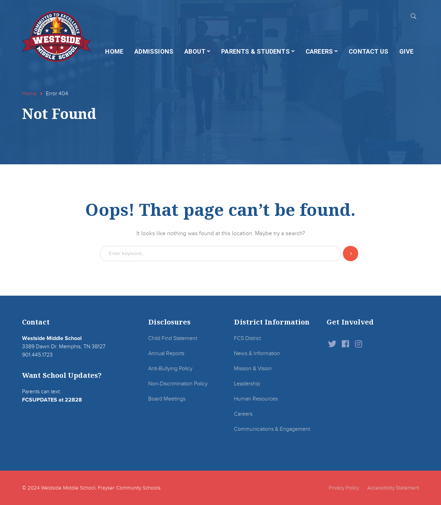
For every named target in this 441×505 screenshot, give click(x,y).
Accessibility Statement (393, 488)
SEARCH (413, 15)
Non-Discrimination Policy (178, 383)
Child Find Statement (172, 338)
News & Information (257, 353)
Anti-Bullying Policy (170, 368)
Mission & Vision (253, 368)
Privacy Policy (344, 488)
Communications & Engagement (272, 429)
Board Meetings (166, 398)
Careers (243, 413)
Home (29, 93)
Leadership (247, 383)
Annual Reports (166, 353)
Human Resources (256, 398)
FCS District (247, 338)
